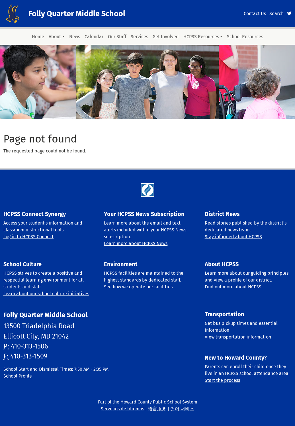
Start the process (222, 380)
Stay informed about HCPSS (233, 236)
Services (139, 36)
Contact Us (255, 13)
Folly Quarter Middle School (76, 13)
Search (276, 13)
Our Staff (117, 36)
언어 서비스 (182, 408)
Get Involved (166, 36)
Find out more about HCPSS (233, 287)
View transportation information (238, 337)
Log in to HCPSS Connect (28, 236)
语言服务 (157, 408)
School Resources (245, 36)
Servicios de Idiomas (122, 408)
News (74, 36)
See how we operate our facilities (138, 287)
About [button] (55, 36)
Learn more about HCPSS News (135, 243)
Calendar (94, 36)
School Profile (17, 376)
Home (38, 36)
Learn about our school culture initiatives (46, 293)
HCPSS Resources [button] (201, 36)
